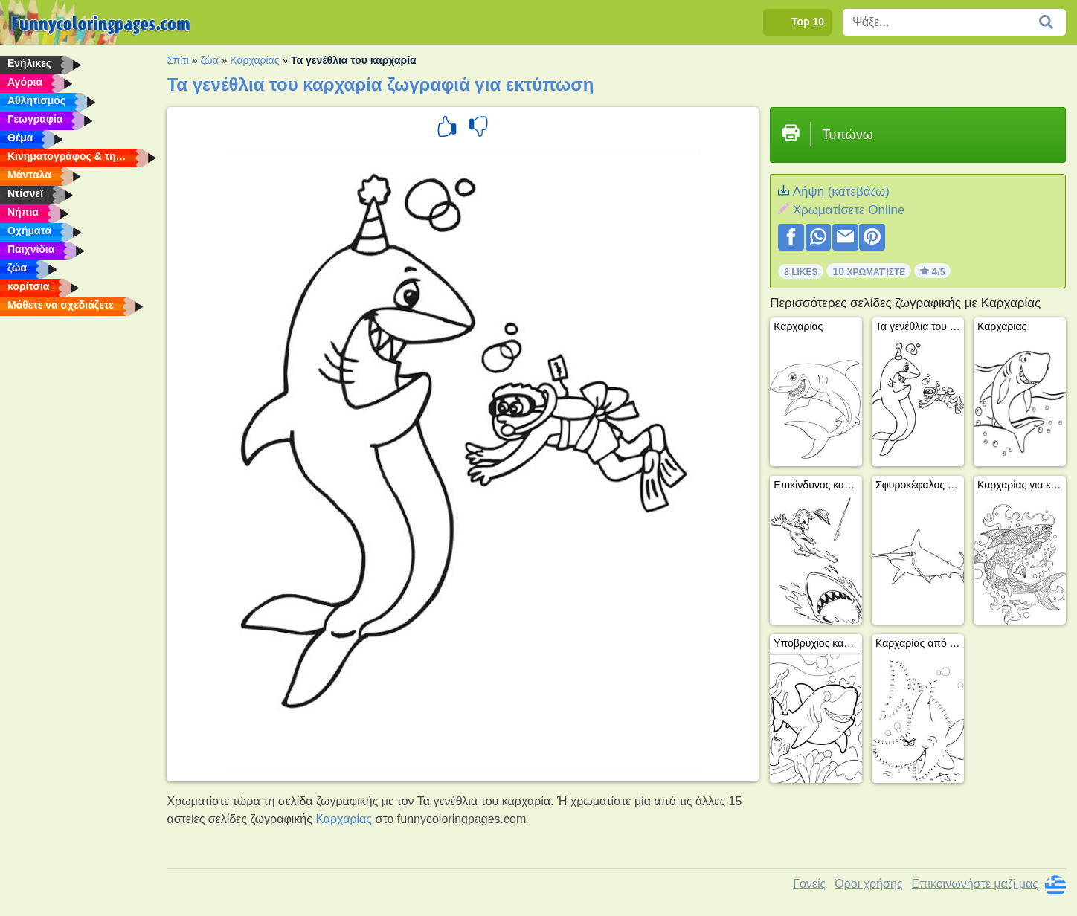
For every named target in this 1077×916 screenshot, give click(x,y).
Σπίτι (177, 60)
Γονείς (809, 883)
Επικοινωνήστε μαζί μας (975, 883)
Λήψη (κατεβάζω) (841, 191)
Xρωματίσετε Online (849, 210)
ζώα (209, 60)
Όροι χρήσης (868, 883)
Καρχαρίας (254, 60)
